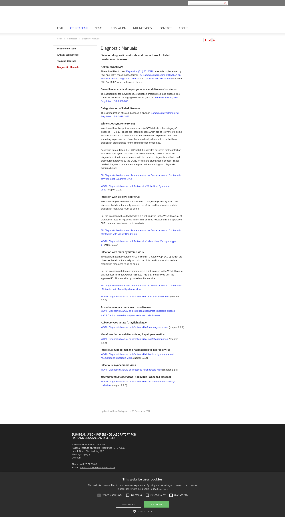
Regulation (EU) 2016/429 (139, 71)
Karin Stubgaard (120, 411)
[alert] (142, 494)
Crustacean (79, 28)
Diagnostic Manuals (91, 39)
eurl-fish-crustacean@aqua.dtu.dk (97, 467)
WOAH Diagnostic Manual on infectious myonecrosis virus (131, 369)
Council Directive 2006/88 (158, 78)
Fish (60, 28)
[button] (142, 511)
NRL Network (142, 28)
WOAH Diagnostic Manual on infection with (134, 327)
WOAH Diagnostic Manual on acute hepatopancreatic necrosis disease (138, 310)
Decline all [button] (129, 504)
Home (60, 39)
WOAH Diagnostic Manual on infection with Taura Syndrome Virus (135, 296)
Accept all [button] (156, 504)
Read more (162, 489)
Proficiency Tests (67, 48)
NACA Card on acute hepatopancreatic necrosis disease (130, 315)
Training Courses (66, 61)
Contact (166, 28)
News (98, 28)
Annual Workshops (68, 54)
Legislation (117, 28)
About (183, 28)
